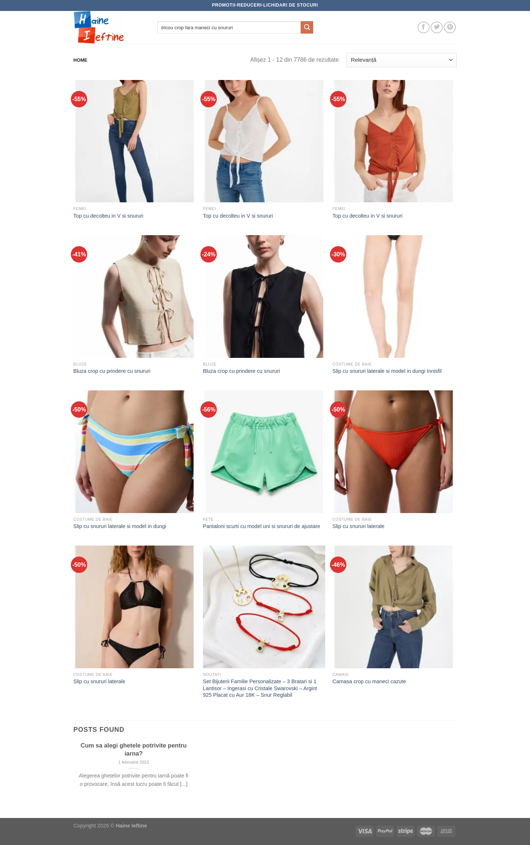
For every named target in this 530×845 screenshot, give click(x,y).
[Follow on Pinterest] (450, 28)
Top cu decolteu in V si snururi (108, 216)
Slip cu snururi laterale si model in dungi (119, 526)
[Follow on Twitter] (437, 28)
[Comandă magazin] (401, 60)
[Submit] (307, 27)
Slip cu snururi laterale (358, 526)
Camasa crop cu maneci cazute (369, 681)
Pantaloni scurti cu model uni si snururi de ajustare (261, 526)
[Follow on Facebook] (424, 28)
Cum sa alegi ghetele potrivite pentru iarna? (134, 749)
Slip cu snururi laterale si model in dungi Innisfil (387, 371)
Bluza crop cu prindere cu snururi (111, 371)
